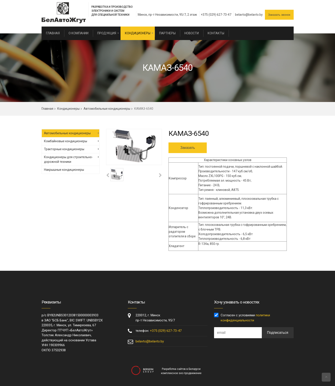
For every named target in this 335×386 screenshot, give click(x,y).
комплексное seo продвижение (181, 373)
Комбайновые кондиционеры (65, 141)
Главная (53, 33)
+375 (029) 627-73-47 (216, 14)
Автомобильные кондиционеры (107, 108)
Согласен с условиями (245, 317)
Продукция (106, 33)
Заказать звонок (279, 14)
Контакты (216, 33)
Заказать (187, 148)
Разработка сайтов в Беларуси (181, 369)
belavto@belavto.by (249, 14)
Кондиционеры (137, 33)
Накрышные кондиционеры (64, 169)
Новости (191, 33)
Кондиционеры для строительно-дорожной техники (68, 159)
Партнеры (167, 33)
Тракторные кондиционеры (64, 149)
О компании (78, 33)
